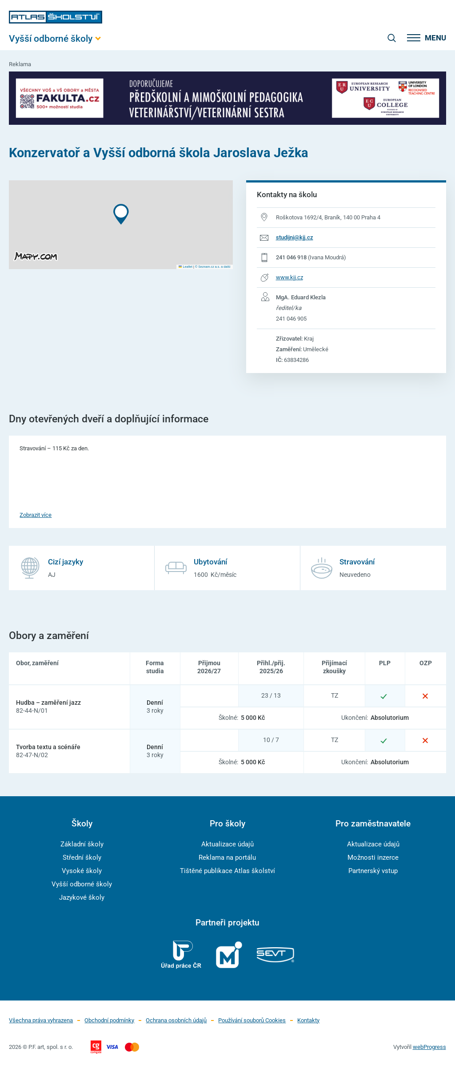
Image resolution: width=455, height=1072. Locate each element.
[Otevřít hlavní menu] (55, 38)
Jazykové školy (81, 897)
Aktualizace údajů (227, 844)
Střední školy (82, 858)
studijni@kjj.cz (294, 237)
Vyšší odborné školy (82, 884)
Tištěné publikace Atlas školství (227, 871)
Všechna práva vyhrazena (41, 1020)
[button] (121, 214)
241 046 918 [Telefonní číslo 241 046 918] (291, 257)
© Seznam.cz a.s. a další (213, 267)
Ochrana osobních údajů (176, 1020)
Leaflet (185, 267)
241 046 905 (291, 318)
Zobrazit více (36, 515)
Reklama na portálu (227, 858)
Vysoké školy (82, 871)
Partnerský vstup (373, 871)
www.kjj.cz (289, 277)
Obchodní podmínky (109, 1020)
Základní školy (82, 844)
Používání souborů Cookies (252, 1020)
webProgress (429, 1047)
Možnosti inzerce (373, 858)
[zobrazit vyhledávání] (391, 38)
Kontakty (308, 1020)
